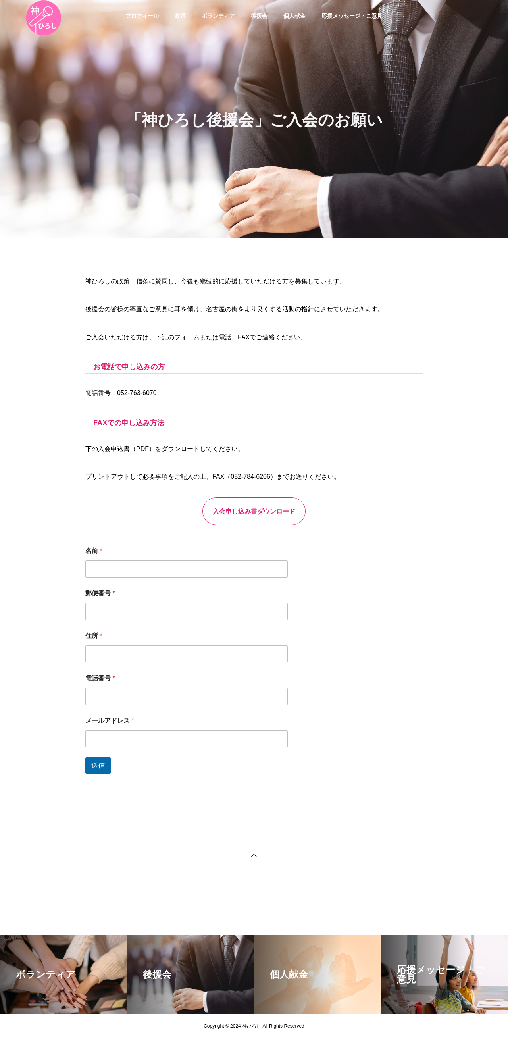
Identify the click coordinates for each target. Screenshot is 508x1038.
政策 (180, 16)
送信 (98, 765)
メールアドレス (109, 720)
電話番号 (100, 678)
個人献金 (294, 16)
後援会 (259, 16)
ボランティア (218, 16)
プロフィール (142, 16)
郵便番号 (100, 593)
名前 (93, 550)
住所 (93, 635)
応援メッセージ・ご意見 (352, 16)
